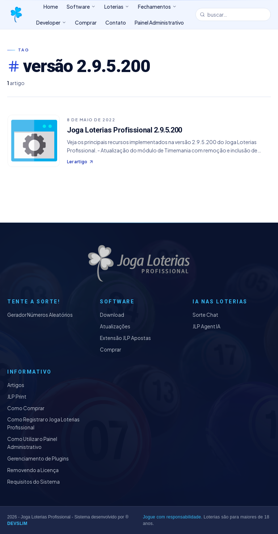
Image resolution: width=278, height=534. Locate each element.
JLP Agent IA (206, 326)
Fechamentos (157, 6)
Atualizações (115, 326)
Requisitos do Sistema (33, 482)
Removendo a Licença (33, 470)
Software (81, 6)
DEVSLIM (17, 523)
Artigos (15, 385)
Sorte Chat (205, 315)
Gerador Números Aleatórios (40, 315)
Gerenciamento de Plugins (38, 458)
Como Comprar (25, 408)
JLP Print (16, 397)
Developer (51, 22)
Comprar (110, 349)
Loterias (116, 6)
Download (112, 315)
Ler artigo (80, 161)
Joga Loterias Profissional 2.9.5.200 (124, 130)
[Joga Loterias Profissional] (16, 14)
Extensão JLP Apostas (125, 338)
